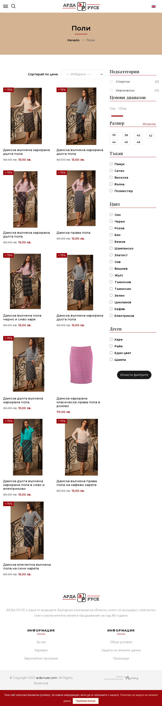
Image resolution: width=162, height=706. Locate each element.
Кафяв (120, 309)
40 (138, 135)
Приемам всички (85, 700)
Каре (119, 339)
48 (138, 142)
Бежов (120, 242)
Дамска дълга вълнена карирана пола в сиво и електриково (24, 485)
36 (114, 135)
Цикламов (123, 302)
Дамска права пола (73, 233)
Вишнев (121, 269)
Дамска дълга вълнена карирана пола (23, 400)
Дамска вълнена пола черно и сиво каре (22, 317)
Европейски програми (41, 658)
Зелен (119, 295)
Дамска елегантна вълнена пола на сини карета (27, 566)
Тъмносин (123, 289)
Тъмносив (123, 282)
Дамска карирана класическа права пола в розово (78, 402)
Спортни (123, 82)
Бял (117, 235)
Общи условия (121, 642)
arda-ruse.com (46, 678)
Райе (119, 346)
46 (126, 142)
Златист (121, 255)
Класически (125, 90)
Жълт (119, 275)
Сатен (119, 171)
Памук (120, 164)
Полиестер (124, 191)
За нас (41, 642)
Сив (118, 262)
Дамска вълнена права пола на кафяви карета (77, 483)
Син (118, 215)
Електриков (124, 316)
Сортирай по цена (43, 74)
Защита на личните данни (121, 650)
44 (114, 142)
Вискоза (121, 177)
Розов (119, 228)
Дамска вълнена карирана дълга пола (26, 152)
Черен (120, 221)
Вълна (119, 184)
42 (150, 135)
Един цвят (123, 353)
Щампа (120, 360)
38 (126, 135)
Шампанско (124, 248)
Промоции (121, 658)
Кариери (41, 650)
